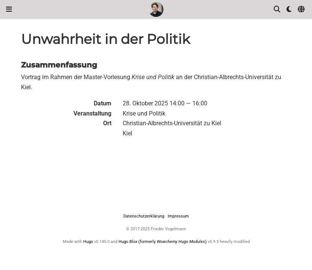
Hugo (88, 241)
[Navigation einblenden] (9, 9)
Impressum (178, 216)
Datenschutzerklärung (143, 216)
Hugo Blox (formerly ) (163, 241)
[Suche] (277, 9)
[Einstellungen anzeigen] (289, 9)
